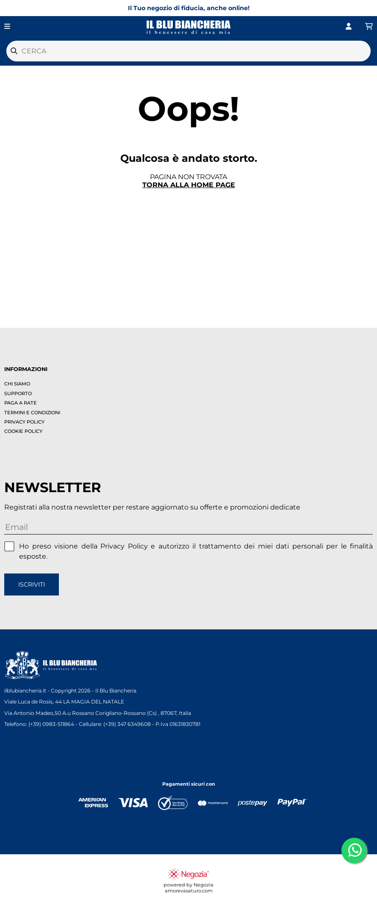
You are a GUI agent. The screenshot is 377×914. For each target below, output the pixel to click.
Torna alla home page (188, 185)
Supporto (18, 393)
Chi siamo (17, 384)
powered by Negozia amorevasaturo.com (188, 885)
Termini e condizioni (32, 412)
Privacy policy (24, 422)
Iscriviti (31, 584)
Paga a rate (20, 403)
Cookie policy (23, 431)
